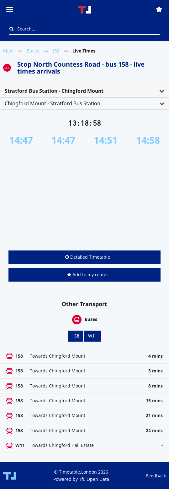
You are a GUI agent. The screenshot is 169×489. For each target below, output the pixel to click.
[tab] (84, 91)
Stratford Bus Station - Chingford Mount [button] (54, 90)
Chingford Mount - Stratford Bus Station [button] (52, 103)
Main (8, 51)
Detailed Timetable (87, 257)
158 (56, 51)
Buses (33, 51)
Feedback (156, 476)
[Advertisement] (84, 198)
